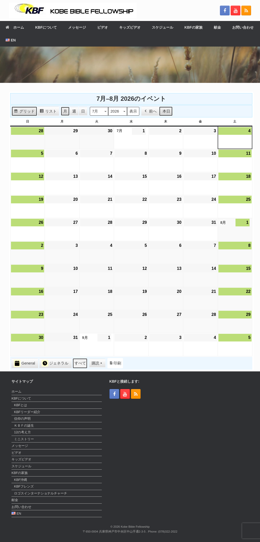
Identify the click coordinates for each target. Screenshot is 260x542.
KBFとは (20, 405)
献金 (217, 27)
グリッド (24, 112)
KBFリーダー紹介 (27, 412)
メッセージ (77, 27)
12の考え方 (22, 432)
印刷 (115, 364)
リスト (48, 112)
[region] (130, 65)
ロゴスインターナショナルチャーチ (40, 493)
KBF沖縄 (20, 480)
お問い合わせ (243, 27)
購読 (97, 363)
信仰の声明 (22, 419)
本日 (166, 111)
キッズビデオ (130, 27)
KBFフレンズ (24, 486)
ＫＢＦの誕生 (24, 425)
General (24, 363)
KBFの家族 (193, 27)
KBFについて (46, 27)
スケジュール (162, 27)
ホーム (15, 27)
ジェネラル (55, 363)
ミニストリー (24, 439)
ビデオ (102, 27)
